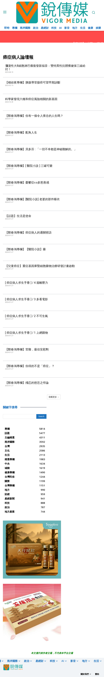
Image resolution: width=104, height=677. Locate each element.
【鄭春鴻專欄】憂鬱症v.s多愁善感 (27, 182)
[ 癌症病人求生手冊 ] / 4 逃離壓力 (26, 282)
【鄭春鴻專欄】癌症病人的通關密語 (28, 232)
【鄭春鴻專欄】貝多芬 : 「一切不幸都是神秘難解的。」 (41, 149)
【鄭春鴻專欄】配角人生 (21, 132)
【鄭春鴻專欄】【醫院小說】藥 (25, 249)
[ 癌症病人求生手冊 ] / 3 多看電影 (26, 299)
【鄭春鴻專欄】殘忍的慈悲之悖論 (27, 382)
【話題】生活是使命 (18, 216)
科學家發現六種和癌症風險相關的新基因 (31, 99)
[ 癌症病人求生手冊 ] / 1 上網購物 (26, 332)
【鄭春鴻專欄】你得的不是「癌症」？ (29, 366)
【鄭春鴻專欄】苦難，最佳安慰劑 (27, 349)
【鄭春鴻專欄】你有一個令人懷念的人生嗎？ (34, 115)
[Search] (41, 416)
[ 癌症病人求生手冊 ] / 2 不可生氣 (27, 316)
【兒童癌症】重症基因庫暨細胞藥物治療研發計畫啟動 (40, 266)
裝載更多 (54, 396)
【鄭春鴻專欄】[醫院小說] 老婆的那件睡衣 (32, 199)
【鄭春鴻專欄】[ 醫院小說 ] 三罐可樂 (28, 166)
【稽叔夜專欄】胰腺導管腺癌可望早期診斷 (32, 82)
